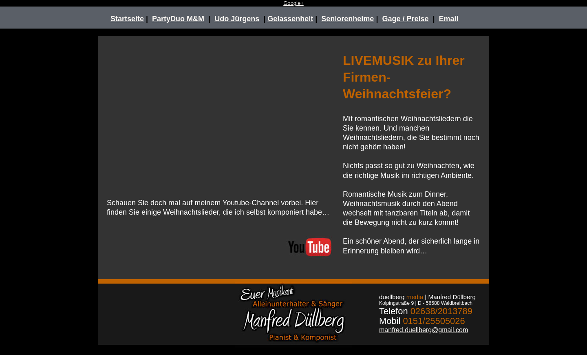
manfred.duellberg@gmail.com (423, 329)
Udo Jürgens (236, 19)
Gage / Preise (405, 19)
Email (449, 19)
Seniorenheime (347, 19)
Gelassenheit (290, 19)
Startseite (127, 19)
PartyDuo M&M (178, 19)
